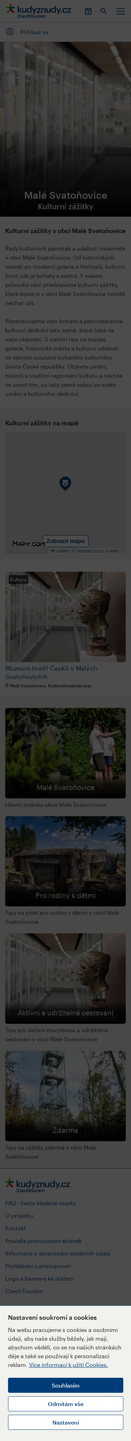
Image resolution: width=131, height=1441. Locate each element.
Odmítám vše (65, 1403)
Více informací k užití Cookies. (68, 1364)
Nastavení (65, 1422)
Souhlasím (66, 1385)
